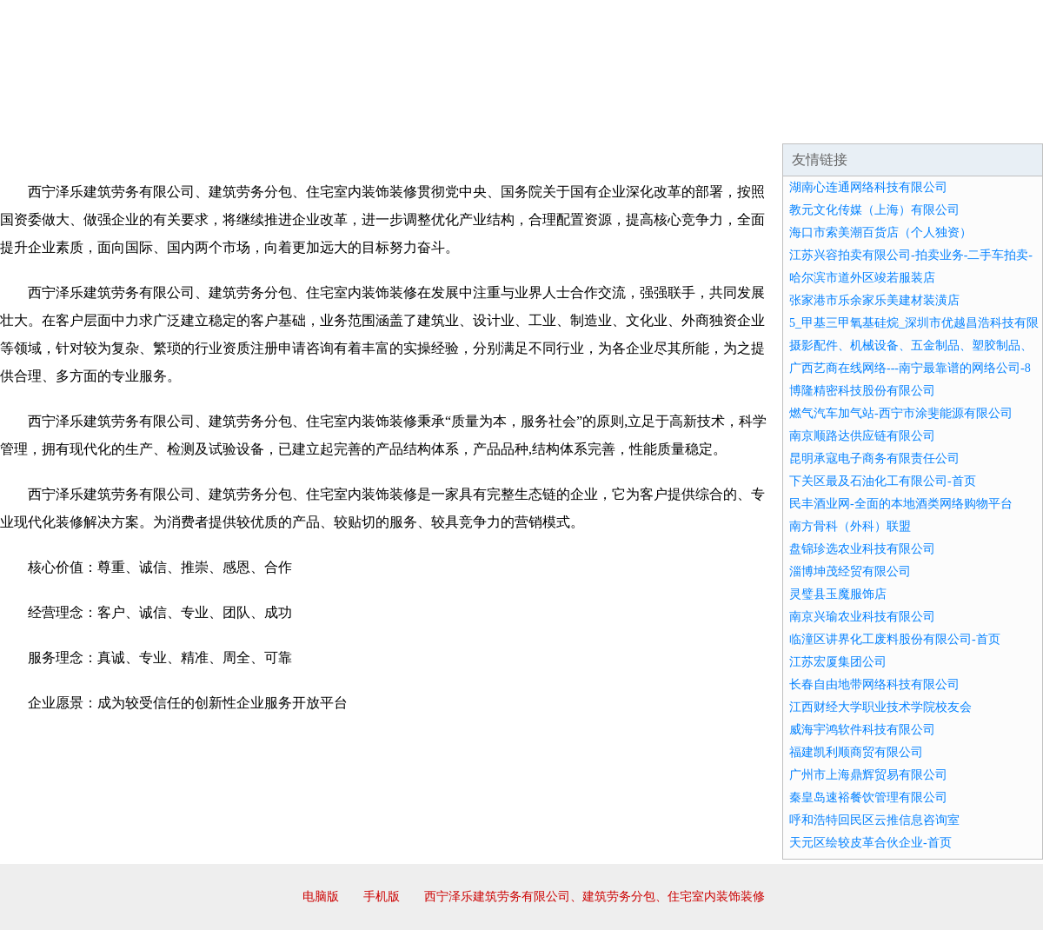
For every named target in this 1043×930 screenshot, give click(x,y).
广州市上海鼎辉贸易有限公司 (868, 774)
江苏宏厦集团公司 (838, 661)
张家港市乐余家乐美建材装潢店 (874, 300)
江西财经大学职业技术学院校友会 (880, 707)
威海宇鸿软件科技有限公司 (862, 729)
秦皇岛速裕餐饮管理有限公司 (868, 797)
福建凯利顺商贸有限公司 (856, 752)
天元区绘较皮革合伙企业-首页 (870, 842)
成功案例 (472, 121)
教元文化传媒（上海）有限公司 (874, 209)
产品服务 (368, 121)
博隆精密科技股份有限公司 (862, 390)
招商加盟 (577, 121)
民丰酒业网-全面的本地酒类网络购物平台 (901, 503)
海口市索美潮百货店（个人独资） (880, 232)
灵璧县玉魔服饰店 (838, 594)
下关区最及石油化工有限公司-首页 (882, 481)
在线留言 (994, 121)
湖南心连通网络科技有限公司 (868, 187)
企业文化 (264, 121)
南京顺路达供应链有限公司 (862, 435)
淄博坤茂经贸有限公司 (850, 571)
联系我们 (785, 121)
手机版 (381, 896)
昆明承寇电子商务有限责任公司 (874, 458)
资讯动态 (890, 121)
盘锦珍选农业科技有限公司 (862, 548)
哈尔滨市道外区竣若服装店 (862, 277)
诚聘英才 (681, 121)
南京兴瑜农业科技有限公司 (862, 616)
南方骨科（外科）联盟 (850, 526)
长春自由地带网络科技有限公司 (874, 684)
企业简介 (159, 121)
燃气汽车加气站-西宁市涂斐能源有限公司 (901, 413)
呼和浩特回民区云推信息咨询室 (874, 820)
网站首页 (55, 121)
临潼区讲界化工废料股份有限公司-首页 (894, 639)
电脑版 (320, 896)
